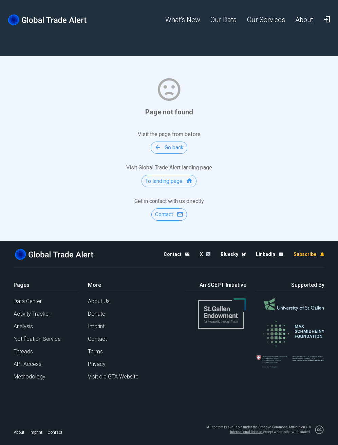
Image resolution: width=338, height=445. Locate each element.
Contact (97, 339)
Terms (95, 351)
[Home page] (47, 20)
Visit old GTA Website (113, 376)
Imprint (96, 326)
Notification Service (37, 339)
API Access (27, 364)
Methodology (29, 376)
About (19, 432)
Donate (96, 314)
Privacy (97, 364)
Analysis (23, 326)
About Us (99, 301)
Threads (23, 351)
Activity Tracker (32, 314)
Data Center (28, 301)
